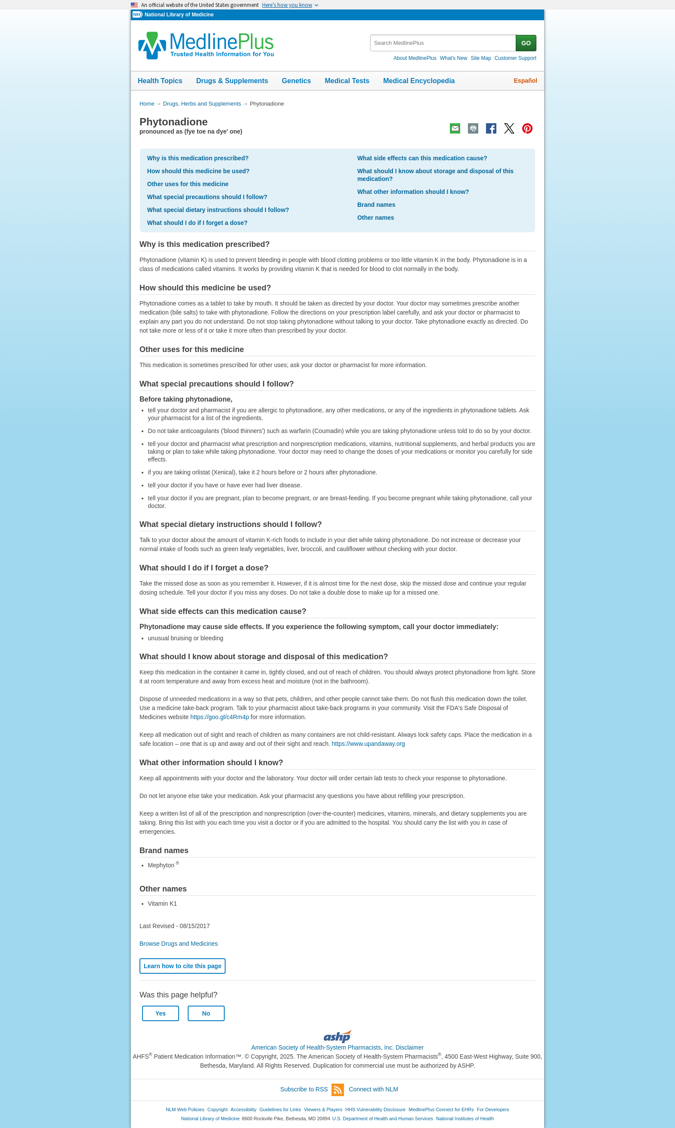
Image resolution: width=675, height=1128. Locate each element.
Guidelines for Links (280, 1109)
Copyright (217, 1109)
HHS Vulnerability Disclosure (375, 1109)
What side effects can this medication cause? (422, 158)
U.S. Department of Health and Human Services (382, 1118)
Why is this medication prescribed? (198, 158)
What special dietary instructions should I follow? (218, 209)
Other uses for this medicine (188, 184)
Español (525, 80)
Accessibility (244, 1109)
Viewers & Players (323, 1109)
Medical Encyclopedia (419, 80)
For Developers (493, 1109)
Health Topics (160, 80)
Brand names (376, 204)
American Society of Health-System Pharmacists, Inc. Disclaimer (337, 1047)
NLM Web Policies (185, 1109)
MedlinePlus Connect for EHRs (441, 1109)
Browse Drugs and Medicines (178, 943)
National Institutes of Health (465, 1118)
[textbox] (443, 42)
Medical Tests (347, 80)
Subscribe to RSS (312, 1090)
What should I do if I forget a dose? (197, 222)
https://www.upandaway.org (368, 743)
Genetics (296, 80)
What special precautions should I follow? (207, 196)
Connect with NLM (373, 1089)
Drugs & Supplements (232, 80)
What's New (454, 58)
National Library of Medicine (179, 15)
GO (526, 43)
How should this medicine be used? (198, 171)
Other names (375, 217)
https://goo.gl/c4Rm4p (219, 717)
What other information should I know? (413, 191)
